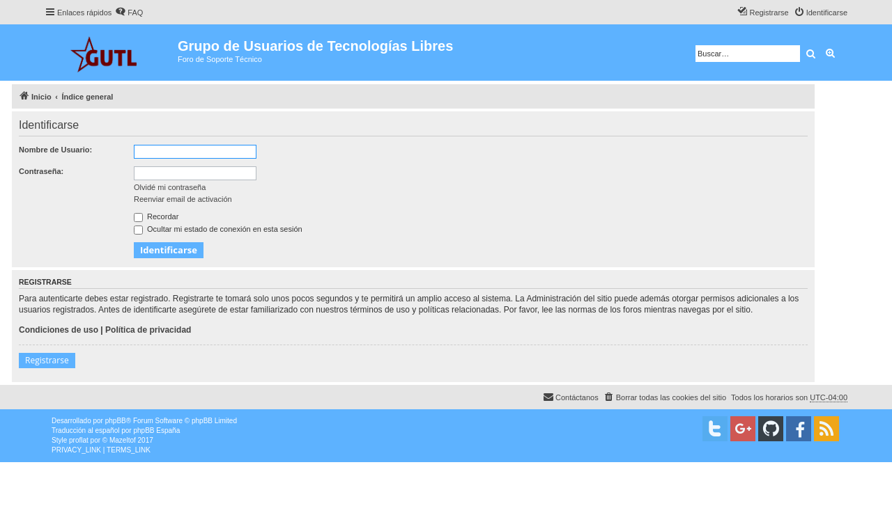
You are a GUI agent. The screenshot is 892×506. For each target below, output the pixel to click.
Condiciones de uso (58, 330)
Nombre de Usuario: (55, 149)
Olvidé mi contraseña (170, 187)
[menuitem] (129, 12)
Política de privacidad (148, 330)
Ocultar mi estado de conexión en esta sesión (218, 229)
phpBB (115, 421)
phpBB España (156, 430)
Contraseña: (41, 171)
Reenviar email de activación (183, 199)
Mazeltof (122, 440)
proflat (79, 440)
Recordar (156, 216)
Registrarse (47, 360)
